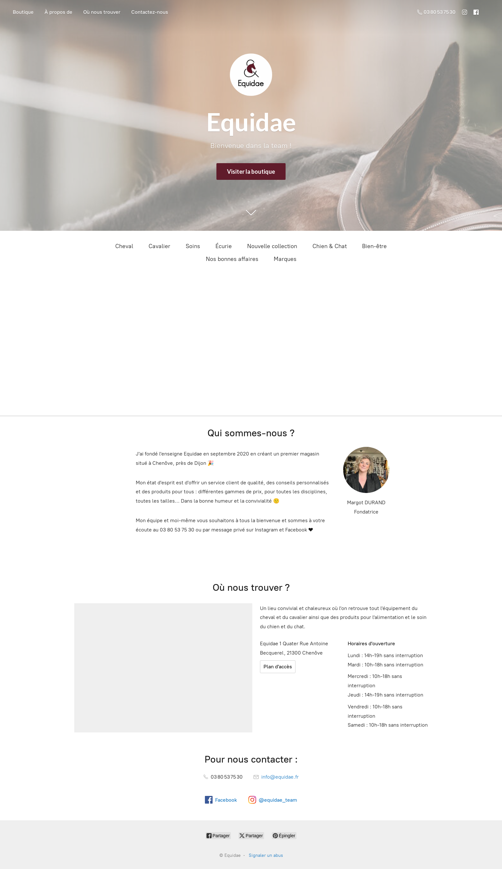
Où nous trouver (101, 12)
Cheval (124, 246)
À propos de (58, 12)
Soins (193, 246)
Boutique (23, 12)
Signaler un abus (266, 855)
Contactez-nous (149, 12)
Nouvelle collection (272, 246)
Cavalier (159, 246)
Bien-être (374, 246)
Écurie (223, 246)
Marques (285, 259)
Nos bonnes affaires (232, 259)
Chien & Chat (329, 246)
